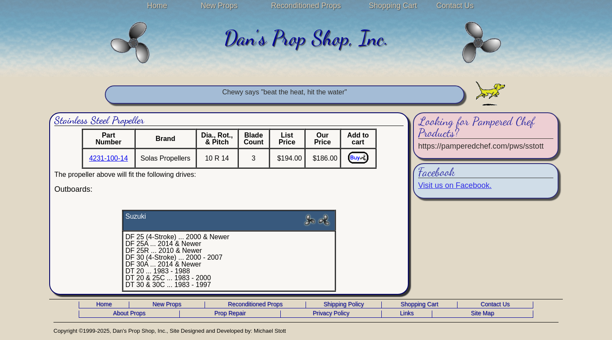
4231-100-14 (108, 158)
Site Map (482, 314)
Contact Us (454, 5)
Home (157, 5)
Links (406, 314)
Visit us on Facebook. (455, 185)
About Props (129, 314)
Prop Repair (230, 314)
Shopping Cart (393, 5)
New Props (219, 5)
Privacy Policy (331, 314)
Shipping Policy (344, 305)
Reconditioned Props (306, 5)
